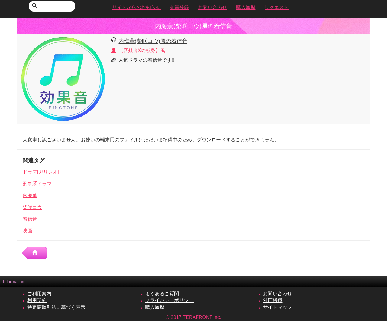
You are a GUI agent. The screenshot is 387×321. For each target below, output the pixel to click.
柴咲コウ (32, 207)
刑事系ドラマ (37, 183)
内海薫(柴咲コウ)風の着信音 (153, 41)
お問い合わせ (277, 293)
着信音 (30, 219)
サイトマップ (277, 307)
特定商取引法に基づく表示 (56, 307)
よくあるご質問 (162, 293)
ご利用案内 (39, 293)
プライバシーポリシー (169, 300)
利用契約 (37, 300)
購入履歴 (154, 307)
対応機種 (272, 300)
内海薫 (30, 195)
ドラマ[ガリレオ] (41, 171)
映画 (27, 230)
